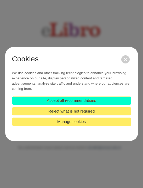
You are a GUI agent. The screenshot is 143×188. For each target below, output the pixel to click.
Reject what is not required (71, 111)
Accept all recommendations (71, 100)
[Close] (125, 59)
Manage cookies (71, 121)
